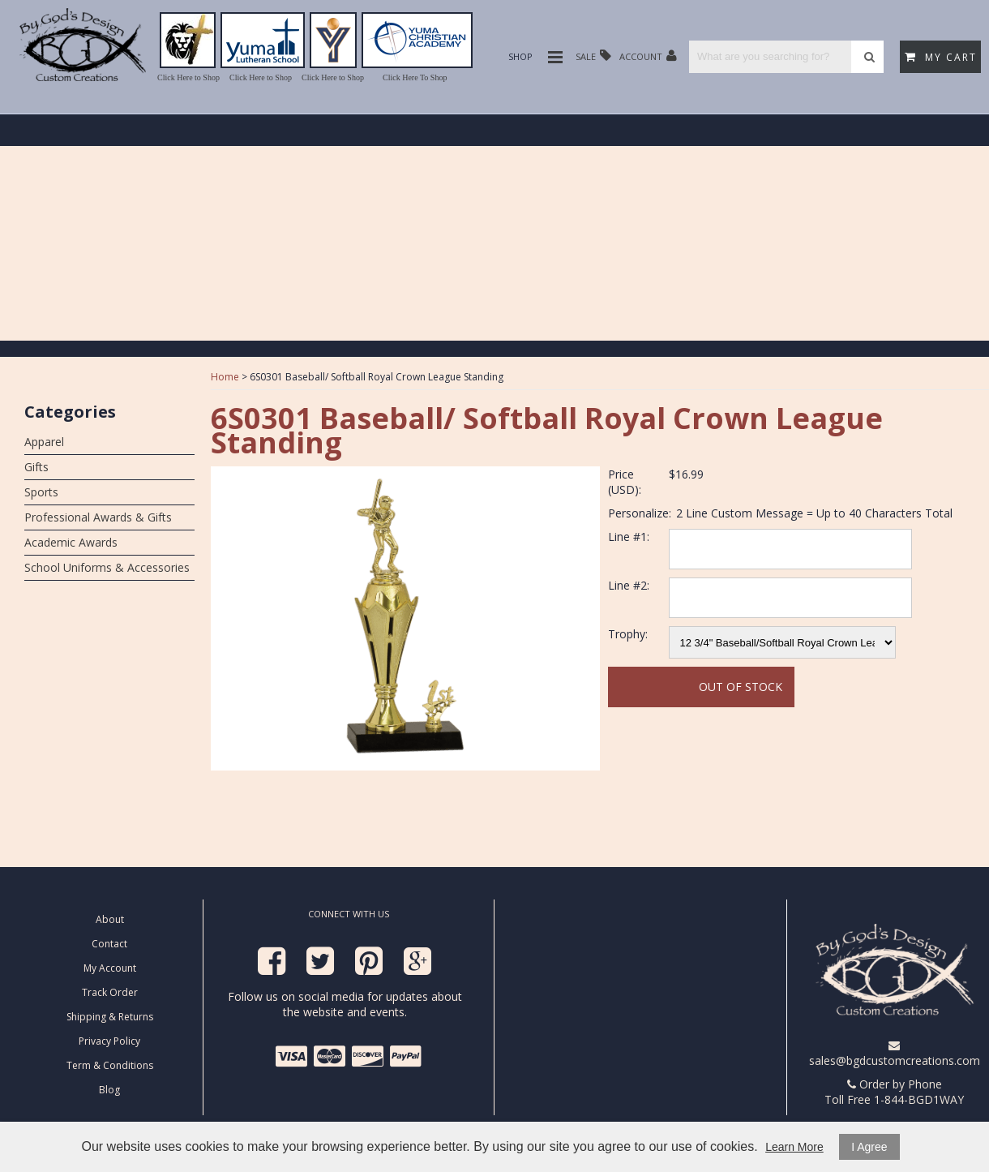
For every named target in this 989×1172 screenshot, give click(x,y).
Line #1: (628, 536)
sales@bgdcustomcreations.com (894, 1054)
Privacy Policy (109, 1041)
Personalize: (639, 513)
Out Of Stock (740, 686)
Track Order (110, 992)
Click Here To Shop (415, 77)
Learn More (794, 1146)
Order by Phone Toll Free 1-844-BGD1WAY (894, 1091)
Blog (109, 1090)
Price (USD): (624, 481)
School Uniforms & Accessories (107, 567)
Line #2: (628, 585)
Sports (41, 492)
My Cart (941, 57)
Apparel (44, 441)
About (110, 919)
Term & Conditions (109, 1065)
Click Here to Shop (188, 77)
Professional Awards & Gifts (98, 517)
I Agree (869, 1146)
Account (648, 55)
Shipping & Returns (109, 1017)
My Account (109, 968)
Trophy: (628, 634)
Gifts (36, 466)
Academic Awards (71, 542)
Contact (109, 944)
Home (225, 377)
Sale (593, 55)
